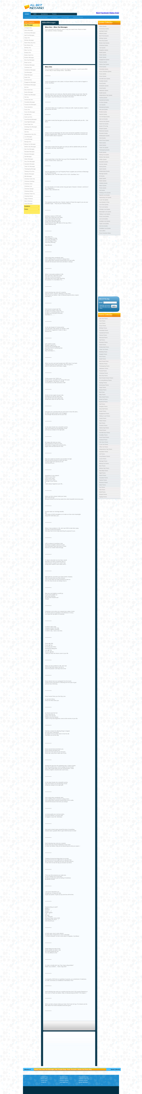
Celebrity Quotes (103, 183)
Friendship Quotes (103, 69)
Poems (26, 209)
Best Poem (102, 392)
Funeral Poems (103, 370)
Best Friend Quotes (104, 35)
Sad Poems (102, 340)
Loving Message (28, 139)
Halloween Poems (103, 368)
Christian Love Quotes (104, 209)
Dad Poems (102, 404)
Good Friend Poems (104, 437)
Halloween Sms (28, 129)
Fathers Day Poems (104, 427)
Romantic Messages (29, 154)
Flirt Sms (26, 97)
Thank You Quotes (103, 147)
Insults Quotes (102, 152)
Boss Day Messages (29, 60)
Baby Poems (102, 394)
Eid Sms (26, 87)
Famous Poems (103, 335)
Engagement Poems (104, 413)
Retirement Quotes (103, 130)
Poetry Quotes (102, 188)
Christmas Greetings (29, 181)
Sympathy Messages (29, 164)
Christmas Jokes (28, 183)
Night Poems (102, 473)
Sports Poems (102, 475)
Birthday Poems (103, 328)
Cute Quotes (102, 47)
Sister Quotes (102, 142)
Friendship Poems (103, 330)
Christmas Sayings (29, 188)
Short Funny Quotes (104, 140)
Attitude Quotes (103, 33)
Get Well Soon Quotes (104, 78)
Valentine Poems (103, 363)
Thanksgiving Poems (104, 366)
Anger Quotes (102, 178)
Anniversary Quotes (104, 28)
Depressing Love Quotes (105, 197)
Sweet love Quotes (103, 123)
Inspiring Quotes (103, 97)
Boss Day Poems (103, 375)
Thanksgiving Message (30, 169)
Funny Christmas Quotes (105, 71)
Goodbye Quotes (103, 81)
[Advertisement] (61, 45)
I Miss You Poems (103, 446)
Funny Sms (27, 109)
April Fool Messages (29, 35)
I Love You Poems (103, 444)
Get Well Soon (27, 114)
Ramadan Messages (29, 151)
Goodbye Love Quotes (104, 221)
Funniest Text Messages (30, 104)
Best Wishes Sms (28, 45)
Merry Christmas (28, 201)
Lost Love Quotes (103, 218)
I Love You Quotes (103, 199)
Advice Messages (28, 30)
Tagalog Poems (103, 496)
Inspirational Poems (104, 332)
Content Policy (44, 1077)
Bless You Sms (28, 50)
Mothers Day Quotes (104, 157)
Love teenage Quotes (104, 116)
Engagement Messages (30, 82)
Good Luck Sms (28, 117)
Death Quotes (102, 52)
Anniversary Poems (104, 385)
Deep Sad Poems (103, 408)
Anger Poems (102, 387)
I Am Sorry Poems (103, 442)
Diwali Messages (28, 74)
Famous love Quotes (104, 121)
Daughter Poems (103, 406)
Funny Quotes (102, 73)
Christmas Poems (103, 373)
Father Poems (102, 420)
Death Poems (102, 359)
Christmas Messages (29, 65)
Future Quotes (102, 76)
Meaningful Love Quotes (105, 211)
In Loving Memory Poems (105, 380)
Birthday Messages (29, 40)
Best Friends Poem (104, 361)
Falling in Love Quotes (104, 214)
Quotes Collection (115, 1069)
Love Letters (102, 230)
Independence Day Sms (30, 134)
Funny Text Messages (29, 112)
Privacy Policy (44, 1078)
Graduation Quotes (103, 85)
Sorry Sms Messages (29, 161)
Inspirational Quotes (104, 100)
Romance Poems (103, 482)
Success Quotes (103, 164)
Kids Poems (102, 489)
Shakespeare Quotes (104, 135)
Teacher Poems (103, 480)
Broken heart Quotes (104, 43)
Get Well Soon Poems (104, 432)
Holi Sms (26, 131)
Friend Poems (102, 430)
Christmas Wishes (28, 191)
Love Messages (28, 136)
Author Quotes (102, 180)
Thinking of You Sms (29, 171)
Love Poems (102, 323)
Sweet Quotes (102, 145)
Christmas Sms (28, 67)
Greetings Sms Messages (30, 126)
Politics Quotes (102, 159)
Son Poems (102, 487)
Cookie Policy (44, 1080)
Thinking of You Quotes (105, 192)
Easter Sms (27, 77)
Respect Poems (103, 494)
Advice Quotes (102, 26)
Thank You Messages (29, 166)
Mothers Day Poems (104, 468)
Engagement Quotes (104, 59)
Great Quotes (102, 88)
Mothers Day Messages (30, 146)
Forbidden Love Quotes (105, 228)
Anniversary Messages (29, 32)
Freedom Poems (103, 425)
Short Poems (102, 356)
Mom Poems (102, 465)
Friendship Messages (29, 102)
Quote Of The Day (103, 126)
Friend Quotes (102, 66)
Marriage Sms (27, 141)
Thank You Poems (103, 349)
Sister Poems (102, 484)
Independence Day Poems (105, 449)
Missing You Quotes (104, 154)
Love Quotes (102, 104)
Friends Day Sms (28, 99)
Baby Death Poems (104, 397)
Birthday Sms (27, 47)
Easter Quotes (102, 57)
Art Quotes (102, 176)
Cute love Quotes (103, 226)
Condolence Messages (30, 69)
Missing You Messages (30, 144)
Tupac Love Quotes (104, 223)
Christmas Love (28, 186)
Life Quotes (102, 190)
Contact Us (43, 1082)
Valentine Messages (29, 173)
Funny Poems (102, 325)
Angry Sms (27, 37)
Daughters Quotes (103, 50)
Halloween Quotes (103, 90)
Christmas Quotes (103, 45)
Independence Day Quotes (105, 95)
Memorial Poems (103, 337)
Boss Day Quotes (103, 40)
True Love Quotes (103, 207)
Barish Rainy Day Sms (29, 42)
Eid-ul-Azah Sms (28, 89)
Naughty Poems (103, 354)
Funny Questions (28, 107)
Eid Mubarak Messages (30, 84)
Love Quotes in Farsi (104, 202)
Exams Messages (28, 92)
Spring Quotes (102, 166)
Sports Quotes (102, 169)
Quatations (27, 206)
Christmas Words (28, 196)
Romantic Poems (103, 342)
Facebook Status (64, 1078)
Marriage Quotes (103, 173)
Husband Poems (103, 439)
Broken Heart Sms (28, 55)
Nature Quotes (102, 185)
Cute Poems (102, 320)
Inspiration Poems (103, 451)
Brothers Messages (29, 57)
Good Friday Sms (28, 124)
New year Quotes (103, 109)
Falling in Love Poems (104, 416)
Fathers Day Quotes (104, 64)
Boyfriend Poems (103, 401)
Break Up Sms (27, 62)
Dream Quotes (102, 54)
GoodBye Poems (103, 435)
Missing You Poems (104, 463)
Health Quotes (102, 92)
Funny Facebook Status (30, 17)
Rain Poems (102, 423)
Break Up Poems (103, 399)
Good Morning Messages (30, 119)
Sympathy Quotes (103, 161)
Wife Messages (28, 176)
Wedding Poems (103, 351)
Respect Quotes (103, 128)
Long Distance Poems (104, 456)
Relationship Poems (104, 347)
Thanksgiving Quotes (104, 150)
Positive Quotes (103, 111)
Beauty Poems (102, 389)
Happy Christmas (28, 198)
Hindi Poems (102, 492)
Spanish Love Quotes (104, 195)
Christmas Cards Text (29, 178)
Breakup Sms (27, 52)
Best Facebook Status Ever (107, 13)
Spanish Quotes (103, 114)
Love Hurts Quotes (103, 204)
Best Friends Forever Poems (106, 378)
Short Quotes (102, 138)
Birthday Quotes (103, 38)
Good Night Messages (29, 121)
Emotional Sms (28, 79)
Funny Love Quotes (104, 216)
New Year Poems (103, 318)
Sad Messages (28, 156)
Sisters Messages (28, 159)
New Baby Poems (103, 470)
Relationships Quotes (104, 171)
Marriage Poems (103, 461)
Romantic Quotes (103, 133)
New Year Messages (29, 149)
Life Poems (102, 454)
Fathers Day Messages (30, 94)
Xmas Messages (28, 203)
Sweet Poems (102, 344)
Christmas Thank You (29, 193)
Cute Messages (28, 72)
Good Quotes (102, 83)
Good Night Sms (64, 1082)
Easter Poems (102, 411)
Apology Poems (103, 382)
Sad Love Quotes (103, 119)
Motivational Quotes (104, 107)
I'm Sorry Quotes (103, 102)
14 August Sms (28, 27)
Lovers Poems (102, 458)
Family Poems (102, 418)
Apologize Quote (103, 31)
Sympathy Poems (103, 477)
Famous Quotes (103, 62)
